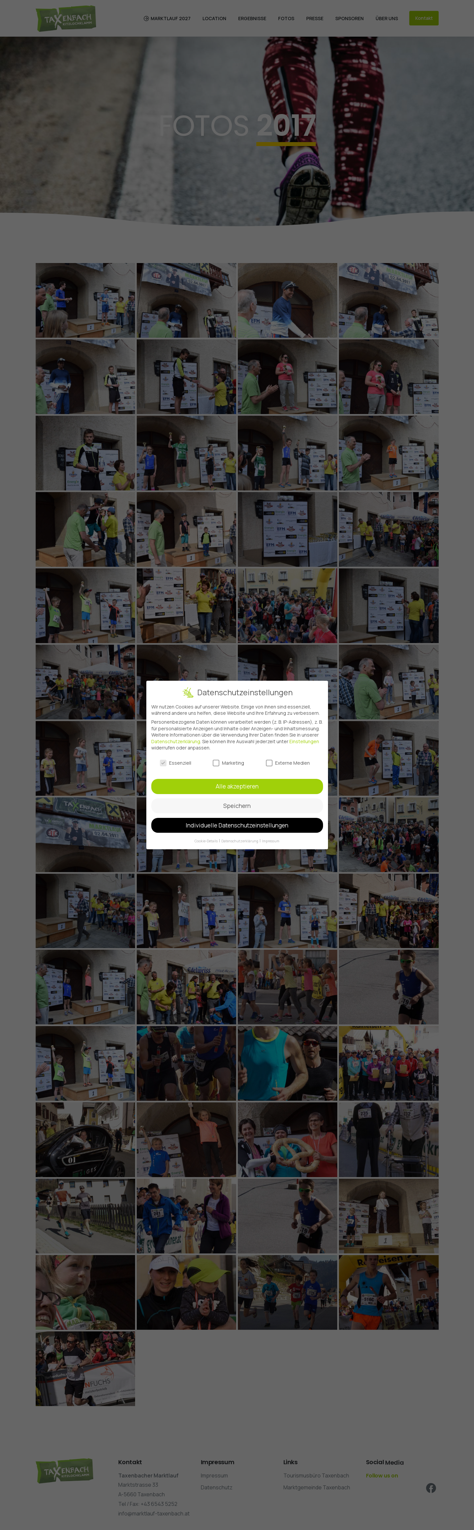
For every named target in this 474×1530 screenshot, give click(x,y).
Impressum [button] (270, 841)
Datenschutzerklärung (175, 741)
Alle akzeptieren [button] (237, 786)
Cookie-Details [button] (206, 841)
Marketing (228, 763)
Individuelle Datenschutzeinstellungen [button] (237, 825)
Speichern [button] (237, 806)
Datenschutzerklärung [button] (240, 841)
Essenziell (175, 763)
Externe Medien (288, 763)
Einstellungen (304, 741)
